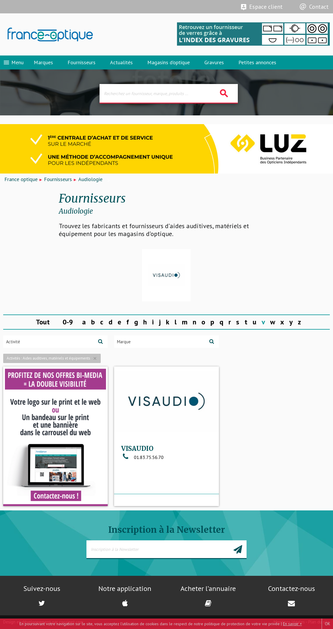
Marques (43, 62)
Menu (13, 62)
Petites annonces (257, 62)
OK (327, 623)
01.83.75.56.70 (142, 457)
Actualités (121, 62)
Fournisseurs (81, 62)
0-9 (68, 321)
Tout (43, 321)
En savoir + (292, 623)
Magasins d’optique (168, 62)
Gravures (214, 62)
